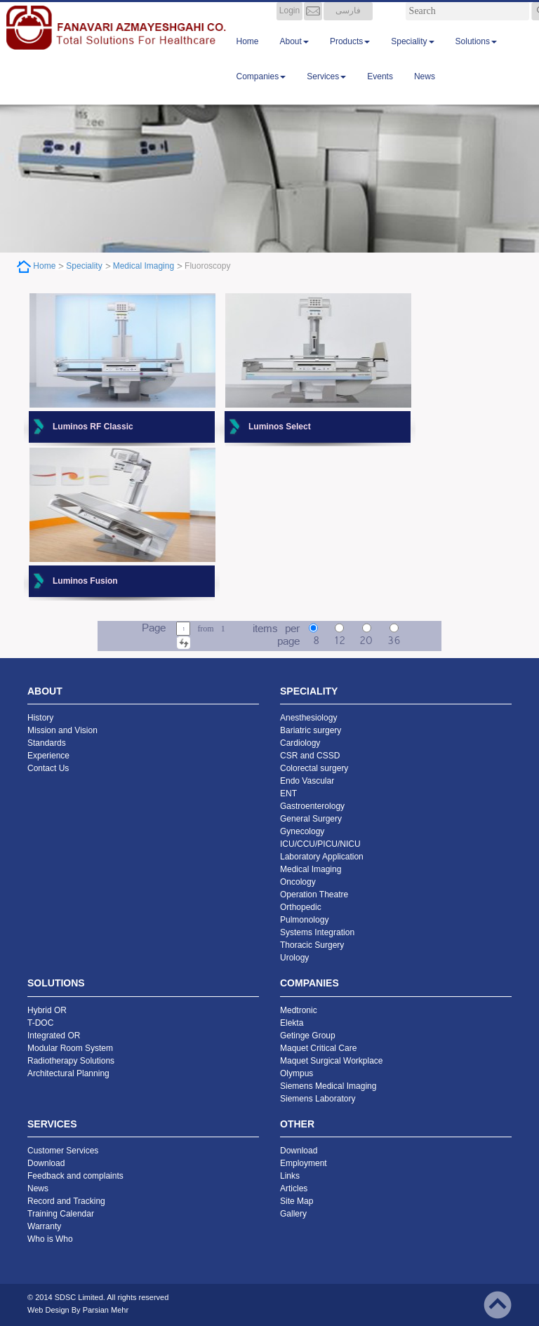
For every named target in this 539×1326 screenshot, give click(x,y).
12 (339, 641)
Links (290, 1176)
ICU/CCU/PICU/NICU (320, 844)
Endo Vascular (307, 781)
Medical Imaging (143, 266)
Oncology (298, 882)
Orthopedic (300, 907)
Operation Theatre (314, 894)
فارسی (348, 24)
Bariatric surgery (310, 730)
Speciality (412, 55)
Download (46, 1163)
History (40, 718)
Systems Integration (317, 932)
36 (393, 641)
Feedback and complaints (75, 1176)
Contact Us (48, 768)
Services (326, 90)
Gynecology (302, 831)
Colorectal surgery (314, 768)
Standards (46, 743)
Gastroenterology (312, 806)
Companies (261, 90)
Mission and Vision (62, 730)
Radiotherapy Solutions (70, 1061)
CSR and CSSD (310, 756)
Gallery (293, 1214)
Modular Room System (70, 1048)
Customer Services (62, 1151)
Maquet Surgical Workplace (331, 1061)
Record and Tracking (66, 1201)
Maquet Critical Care (318, 1048)
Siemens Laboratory (317, 1099)
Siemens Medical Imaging (328, 1086)
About (294, 55)
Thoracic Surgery (312, 945)
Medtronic (298, 1010)
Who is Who (50, 1239)
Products (350, 55)
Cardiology (300, 743)
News (424, 90)
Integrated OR (53, 1035)
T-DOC (40, 1023)
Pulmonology (304, 920)
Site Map (296, 1201)
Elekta (291, 1023)
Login (289, 24)
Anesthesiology (308, 718)
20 (366, 641)
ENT (288, 793)
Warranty (44, 1226)
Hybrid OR (47, 1010)
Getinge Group (307, 1035)
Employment (303, 1163)
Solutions (476, 55)
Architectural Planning (68, 1073)
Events (380, 90)
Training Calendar (60, 1214)
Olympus (296, 1073)
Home (248, 55)
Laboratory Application (322, 857)
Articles (293, 1188)
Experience (48, 756)
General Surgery (311, 819)
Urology (294, 958)
